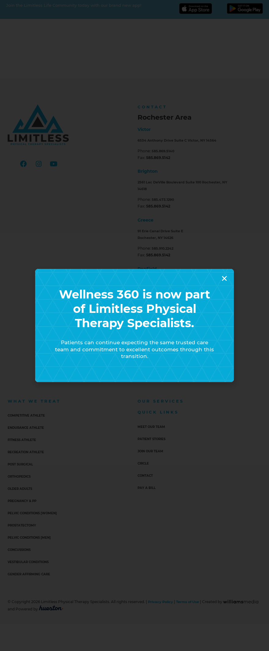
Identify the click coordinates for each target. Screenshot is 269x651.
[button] (224, 278)
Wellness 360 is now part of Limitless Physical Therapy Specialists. (134, 308)
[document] (134, 325)
